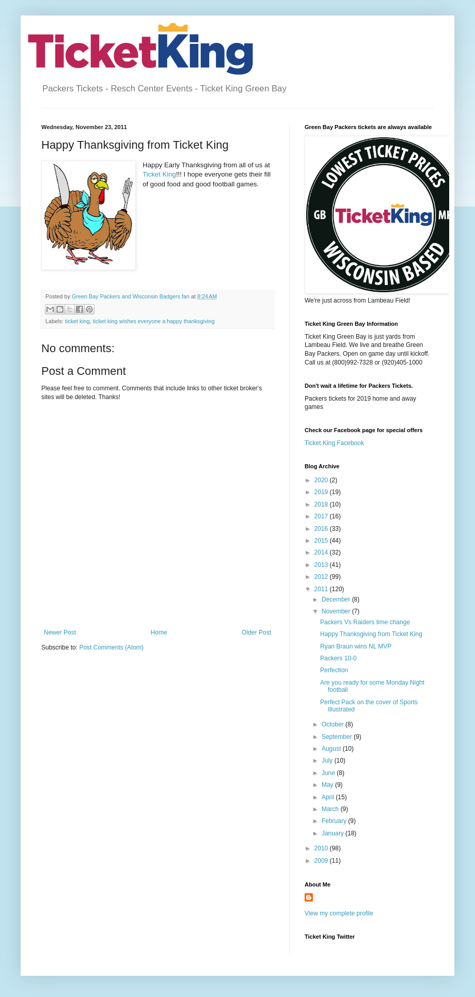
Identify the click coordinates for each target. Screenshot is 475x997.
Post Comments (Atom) (111, 647)
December (337, 599)
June (329, 773)
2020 (322, 480)
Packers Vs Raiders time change (365, 622)
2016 (322, 528)
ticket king (77, 321)
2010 (322, 848)
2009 (322, 860)
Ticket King (159, 174)
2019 (322, 492)
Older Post (256, 632)
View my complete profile (339, 913)
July (328, 760)
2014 (322, 552)
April (329, 797)
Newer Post (60, 632)
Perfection (334, 670)
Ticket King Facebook (334, 443)
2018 (322, 504)
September (338, 736)
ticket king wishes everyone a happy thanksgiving (154, 321)
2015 (322, 540)
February (335, 821)
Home (159, 632)
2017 (322, 516)
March (331, 809)
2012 (322, 576)
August (332, 748)
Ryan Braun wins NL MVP (355, 646)
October (333, 724)
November (337, 611)
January (333, 833)
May (328, 784)
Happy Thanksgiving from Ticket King (371, 634)
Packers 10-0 (338, 658)
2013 (322, 564)
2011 (322, 589)
